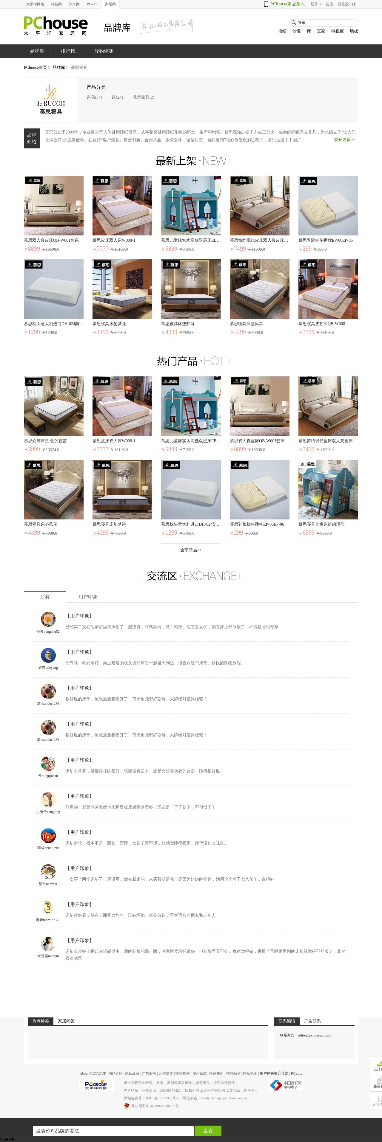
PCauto (92, 4)
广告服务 (149, 1073)
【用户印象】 (79, 615)
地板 (354, 31)
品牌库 (59, 67)
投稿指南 (182, 1073)
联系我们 (216, 1073)
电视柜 (337, 31)
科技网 (56, 4)
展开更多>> (344, 139)
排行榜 (68, 51)
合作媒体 (166, 1073)
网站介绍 (115, 1073)
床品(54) (94, 97)
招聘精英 (233, 1073)
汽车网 (74, 4)
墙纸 (282, 31)
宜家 (321, 31)
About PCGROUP (92, 1073)
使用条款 (199, 1073)
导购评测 (103, 51)
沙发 (296, 31)
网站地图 (250, 1073)
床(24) (117, 97)
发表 (208, 1130)
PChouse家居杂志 (287, 4)
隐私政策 (132, 1073)
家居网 (110, 4)
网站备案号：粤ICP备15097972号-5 (151, 1098)
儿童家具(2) (143, 97)
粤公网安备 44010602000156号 (151, 1106)
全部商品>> (191, 550)
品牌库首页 (37, 58)
